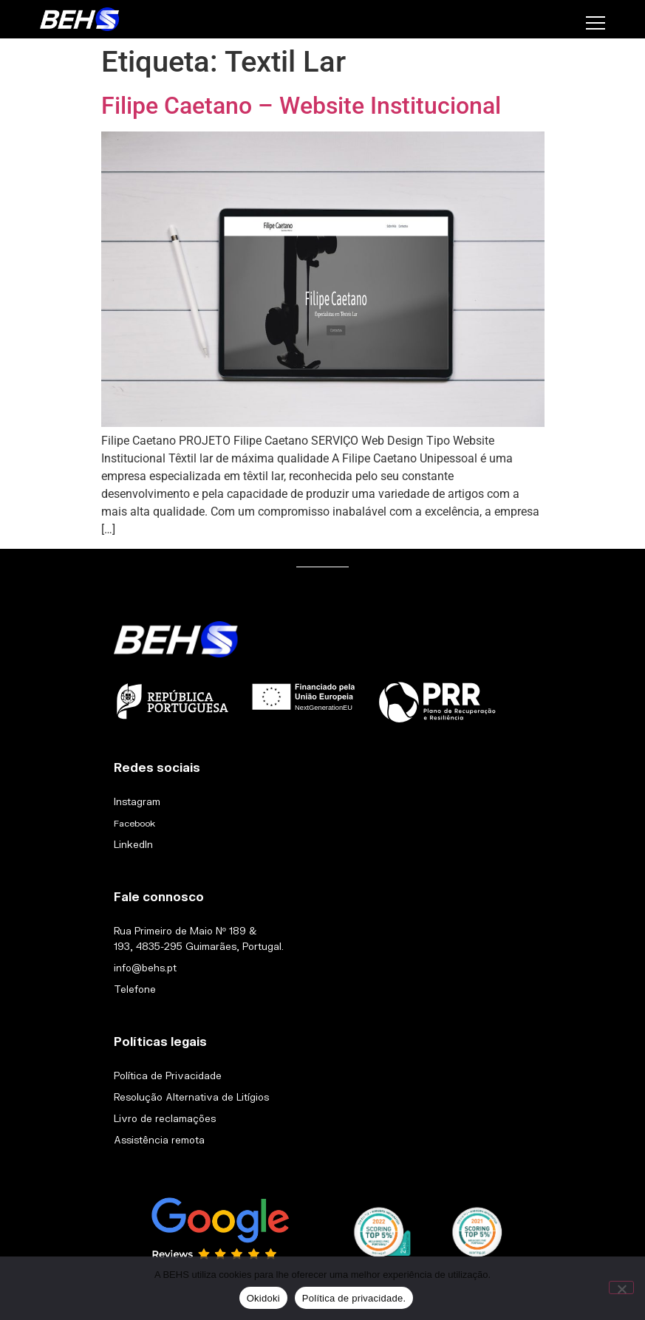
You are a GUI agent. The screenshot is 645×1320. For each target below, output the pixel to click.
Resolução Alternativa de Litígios (191, 1097)
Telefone (135, 989)
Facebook (134, 823)
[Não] (621, 1287)
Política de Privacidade (168, 1075)
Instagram (137, 801)
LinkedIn (133, 844)
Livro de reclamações (165, 1118)
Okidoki (263, 1298)
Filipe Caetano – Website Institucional (301, 106)
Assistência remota (159, 1140)
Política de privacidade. (354, 1298)
